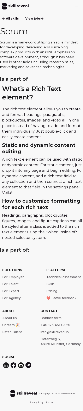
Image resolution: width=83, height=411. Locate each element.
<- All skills (10, 18)
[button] (77, 6)
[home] (14, 6)
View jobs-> (34, 18)
